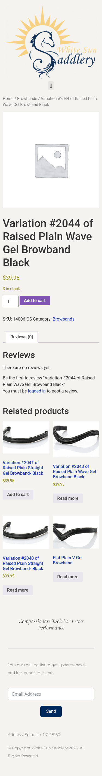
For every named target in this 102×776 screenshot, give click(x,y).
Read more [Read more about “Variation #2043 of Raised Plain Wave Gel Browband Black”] (68, 498)
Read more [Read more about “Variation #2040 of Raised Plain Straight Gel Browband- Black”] (17, 590)
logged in (37, 391)
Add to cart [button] (18, 494)
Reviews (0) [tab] (21, 336)
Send (51, 711)
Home (8, 98)
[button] (51, 85)
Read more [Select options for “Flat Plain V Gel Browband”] (68, 576)
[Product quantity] (10, 301)
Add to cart (35, 300)
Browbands (27, 98)
